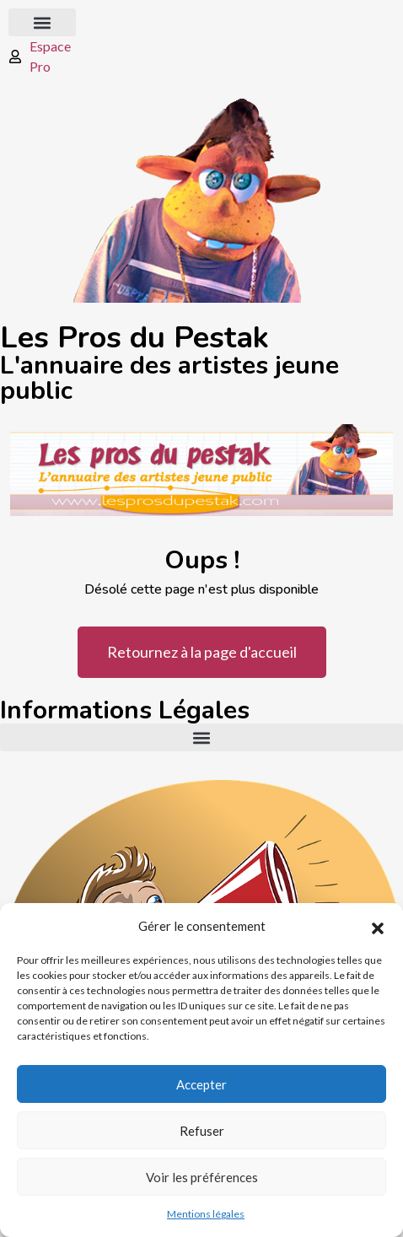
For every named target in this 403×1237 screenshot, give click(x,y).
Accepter (201, 1084)
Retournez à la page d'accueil (202, 652)
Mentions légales (205, 1213)
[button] (377, 925)
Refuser (202, 1130)
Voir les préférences (202, 1177)
